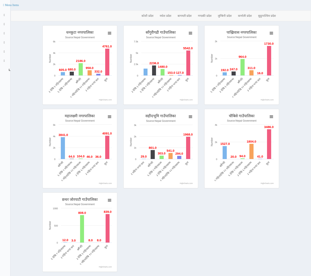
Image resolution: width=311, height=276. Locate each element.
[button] (11, 5)
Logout (9, 69)
